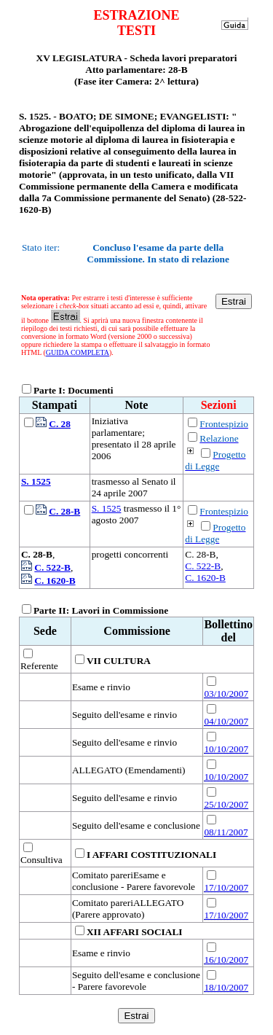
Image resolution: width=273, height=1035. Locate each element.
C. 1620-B (205, 577)
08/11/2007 (226, 832)
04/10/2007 (226, 721)
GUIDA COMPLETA (77, 352)
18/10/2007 (226, 987)
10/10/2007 (226, 748)
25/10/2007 (226, 804)
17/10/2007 (226, 887)
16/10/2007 (226, 959)
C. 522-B (203, 566)
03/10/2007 (226, 693)
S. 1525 (107, 508)
